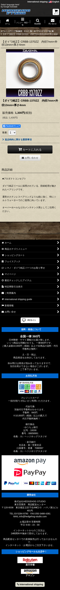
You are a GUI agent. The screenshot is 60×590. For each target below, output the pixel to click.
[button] (37, 22)
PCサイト (32, 320)
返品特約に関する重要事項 (17, 139)
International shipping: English (43, 2)
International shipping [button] (30, 584)
